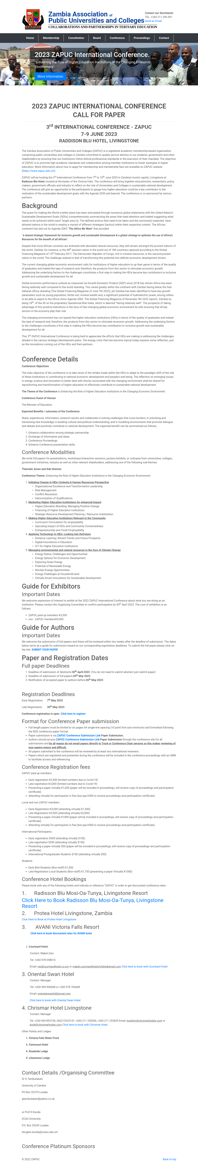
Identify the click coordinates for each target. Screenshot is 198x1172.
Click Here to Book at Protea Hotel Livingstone (49, 919)
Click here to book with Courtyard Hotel (144, 966)
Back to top (169, 1159)
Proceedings (142, 38)
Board (97, 38)
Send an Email (153, 21)
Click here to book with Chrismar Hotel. (85, 1024)
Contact (164, 38)
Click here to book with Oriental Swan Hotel (55, 1000)
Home (32, 38)
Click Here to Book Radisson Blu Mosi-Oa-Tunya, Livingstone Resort (92, 903)
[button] (15, 64)
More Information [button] (50, 76)
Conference (117, 38)
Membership (51, 38)
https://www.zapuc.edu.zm (38, 170)
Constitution (76, 38)
